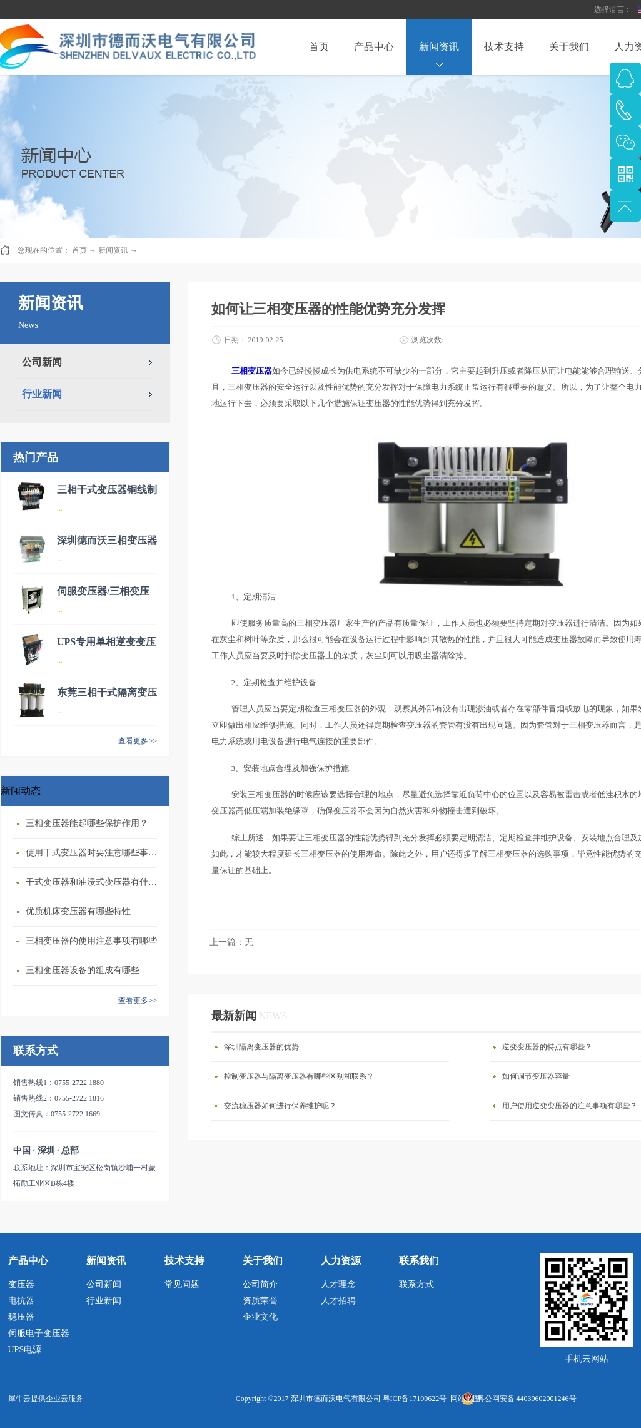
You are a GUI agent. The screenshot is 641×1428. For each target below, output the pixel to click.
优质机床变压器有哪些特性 (78, 911)
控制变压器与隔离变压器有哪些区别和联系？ (299, 1076)
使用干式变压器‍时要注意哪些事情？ (94, 852)
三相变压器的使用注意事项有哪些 (91, 941)
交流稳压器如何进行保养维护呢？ (280, 1105)
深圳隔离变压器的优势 (261, 1047)
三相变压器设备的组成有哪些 (82, 970)
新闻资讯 (113, 250)
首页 (319, 46)
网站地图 (463, 1398)
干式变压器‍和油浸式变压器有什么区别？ (94, 882)
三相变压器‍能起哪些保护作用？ (87, 823)
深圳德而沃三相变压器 (107, 540)
